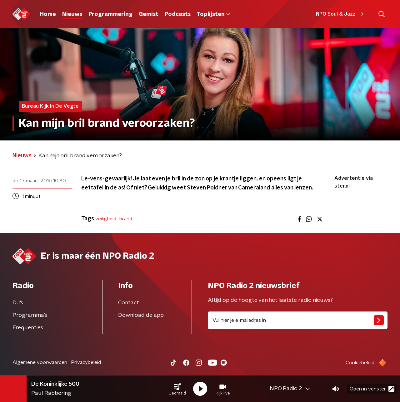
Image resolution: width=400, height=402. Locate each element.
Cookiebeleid (360, 362)
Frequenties (27, 328)
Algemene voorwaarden (39, 362)
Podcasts (178, 14)
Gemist (148, 14)
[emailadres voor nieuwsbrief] (298, 320)
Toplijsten (213, 14)
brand (125, 218)
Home (48, 14)
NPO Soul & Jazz (341, 14)
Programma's (29, 315)
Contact (128, 303)
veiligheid (105, 218)
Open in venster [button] (372, 389)
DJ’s (17, 303)
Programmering (110, 14)
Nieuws (72, 14)
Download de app (141, 315)
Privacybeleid (86, 362)
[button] (177, 389)
